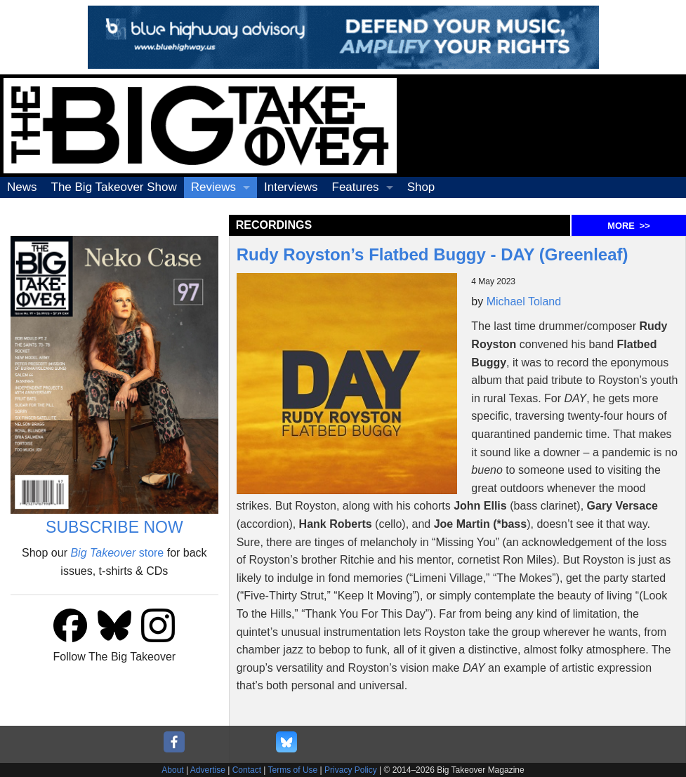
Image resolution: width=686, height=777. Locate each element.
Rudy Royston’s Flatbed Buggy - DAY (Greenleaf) (432, 254)
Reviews (213, 187)
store (117, 553)
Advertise (207, 770)
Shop (421, 187)
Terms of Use (293, 770)
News (22, 187)
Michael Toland (524, 301)
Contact (246, 770)
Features (355, 187)
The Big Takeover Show (114, 187)
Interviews (291, 187)
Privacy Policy (350, 770)
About (172, 770)
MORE (628, 225)
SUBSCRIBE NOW (114, 527)
